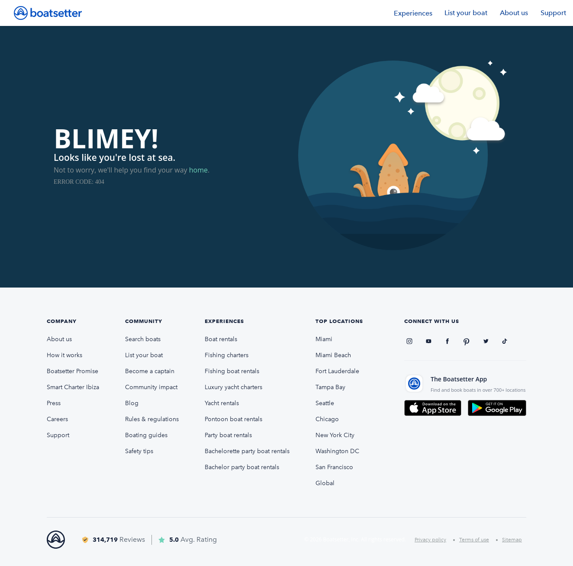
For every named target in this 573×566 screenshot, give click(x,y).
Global (325, 483)
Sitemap (512, 540)
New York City (334, 435)
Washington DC (337, 451)
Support (553, 13)
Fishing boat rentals (232, 371)
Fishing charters (226, 355)
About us (514, 13)
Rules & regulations (152, 419)
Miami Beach (333, 355)
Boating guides (146, 435)
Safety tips (139, 451)
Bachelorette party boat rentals (247, 451)
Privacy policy (430, 540)
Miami (323, 339)
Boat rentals (221, 339)
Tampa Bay (330, 387)
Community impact (151, 387)
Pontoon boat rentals (233, 419)
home (198, 170)
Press (54, 403)
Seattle (324, 403)
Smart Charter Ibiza (73, 387)
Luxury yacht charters (233, 387)
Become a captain (149, 371)
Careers (57, 419)
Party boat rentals (228, 435)
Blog (131, 403)
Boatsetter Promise (72, 371)
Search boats (143, 339)
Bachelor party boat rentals (242, 467)
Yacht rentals (222, 403)
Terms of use (474, 540)
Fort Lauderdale (337, 371)
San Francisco (334, 467)
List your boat (465, 13)
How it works (64, 355)
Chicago (327, 419)
